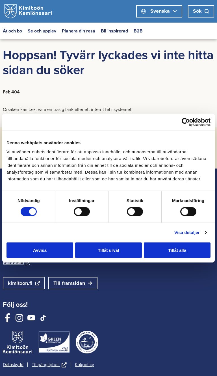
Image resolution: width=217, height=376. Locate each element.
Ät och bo (12, 31)
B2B (138, 31)
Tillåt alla (177, 250)
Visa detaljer (186, 232)
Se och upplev (42, 31)
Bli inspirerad (114, 31)
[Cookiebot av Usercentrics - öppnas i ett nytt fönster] (186, 122)
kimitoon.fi (20, 283)
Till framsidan (69, 283)
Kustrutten (17, 262)
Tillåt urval (108, 250)
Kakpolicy (84, 364)
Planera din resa (78, 31)
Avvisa (40, 250)
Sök (201, 11)
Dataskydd (13, 364)
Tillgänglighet (49, 365)
